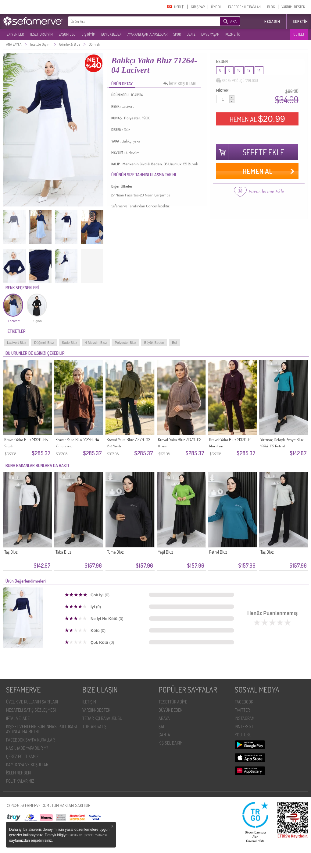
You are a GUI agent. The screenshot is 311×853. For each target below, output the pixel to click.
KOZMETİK (232, 34)
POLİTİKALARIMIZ (20, 781)
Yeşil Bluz (165, 552)
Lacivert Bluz (16, 342)
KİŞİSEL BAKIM (171, 742)
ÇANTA (164, 734)
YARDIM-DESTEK (293, 7)
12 (249, 70)
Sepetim (300, 21)
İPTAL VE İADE (18, 718)
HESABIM (272, 21)
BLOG (271, 7)
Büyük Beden (154, 342)
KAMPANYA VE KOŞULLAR (27, 764)
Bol (174, 342)
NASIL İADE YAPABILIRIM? (27, 748)
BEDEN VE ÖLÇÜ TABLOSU (237, 80)
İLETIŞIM (89, 701)
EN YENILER (15, 34)
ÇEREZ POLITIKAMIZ (22, 756)
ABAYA (164, 718)
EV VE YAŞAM (210, 34)
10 (239, 70)
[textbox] (134, 21)
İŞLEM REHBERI (18, 772)
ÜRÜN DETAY (122, 83)
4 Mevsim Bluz (96, 342)
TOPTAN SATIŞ (94, 726)
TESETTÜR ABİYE (173, 701)
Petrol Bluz (218, 552)
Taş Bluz (11, 552)
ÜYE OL (216, 7)
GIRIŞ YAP (198, 7)
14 (259, 70)
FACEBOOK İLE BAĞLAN (244, 7)
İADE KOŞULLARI (181, 83)
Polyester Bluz (125, 342)
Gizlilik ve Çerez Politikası (88, 835)
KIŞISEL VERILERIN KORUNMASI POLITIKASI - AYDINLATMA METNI (43, 729)
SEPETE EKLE (263, 152)
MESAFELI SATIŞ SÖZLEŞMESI (31, 710)
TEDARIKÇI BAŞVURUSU (102, 718)
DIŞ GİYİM (88, 34)
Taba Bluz (63, 552)
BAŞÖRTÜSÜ (67, 34)
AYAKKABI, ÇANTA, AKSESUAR (147, 34)
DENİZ (191, 34)
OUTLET (298, 34)
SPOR (177, 34)
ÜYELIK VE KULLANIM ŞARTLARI (32, 701)
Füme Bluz (115, 552)
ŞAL (162, 726)
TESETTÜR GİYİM (41, 34)
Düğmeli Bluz (44, 342)
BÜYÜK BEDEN (111, 34)
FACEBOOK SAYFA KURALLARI (30, 739)
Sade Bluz (69, 342)
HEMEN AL (257, 119)
